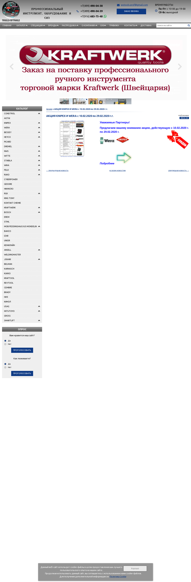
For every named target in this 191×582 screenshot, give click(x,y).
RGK (6, 193)
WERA (7, 127)
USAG (6, 306)
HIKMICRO (8, 189)
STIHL (6, 222)
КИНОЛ (7, 301)
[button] (79, 99)
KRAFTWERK (10, 207)
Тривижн (114, 25)
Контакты (129, 25)
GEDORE (8, 184)
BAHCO (7, 231)
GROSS (7, 316)
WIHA (6, 165)
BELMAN (8, 264)
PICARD (7, 142)
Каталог (21, 25)
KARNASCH (9, 269)
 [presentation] (180, 66)
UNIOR (7, 240)
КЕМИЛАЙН (9, 245)
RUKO (6, 174)
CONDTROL (9, 113)
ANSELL (7, 250)
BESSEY (7, 132)
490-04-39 (91, 11)
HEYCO (7, 137)
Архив (49, 109)
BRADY (7, 292)
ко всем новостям (117, 170)
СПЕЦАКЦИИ (37, 25)
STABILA (8, 160)
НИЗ (6, 297)
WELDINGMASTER (12, 254)
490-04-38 (91, 5)
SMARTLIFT (9, 320)
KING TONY (9, 198)
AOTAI (7, 118)
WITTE (7, 156)
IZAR (6, 236)
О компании (88, 25)
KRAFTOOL (9, 278)
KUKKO (7, 273)
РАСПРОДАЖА (69, 25)
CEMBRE (8, 287)
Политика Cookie (118, 576)
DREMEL (8, 146)
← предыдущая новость (57, 170)
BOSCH (7, 212)
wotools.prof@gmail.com (134, 5)
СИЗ (102, 25)
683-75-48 (91, 16)
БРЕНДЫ (52, 25)
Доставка (146, 25)
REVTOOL (8, 283)
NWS (6, 151)
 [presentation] (11, 66)
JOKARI (7, 259)
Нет (9, 344)
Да (9, 341)
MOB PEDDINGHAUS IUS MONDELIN (20, 226)
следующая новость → (178, 170)
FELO (6, 170)
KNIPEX (7, 123)
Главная (7, 25)
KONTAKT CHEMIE (12, 203)
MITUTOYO (9, 311)
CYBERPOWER (11, 179)
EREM (6, 217)
